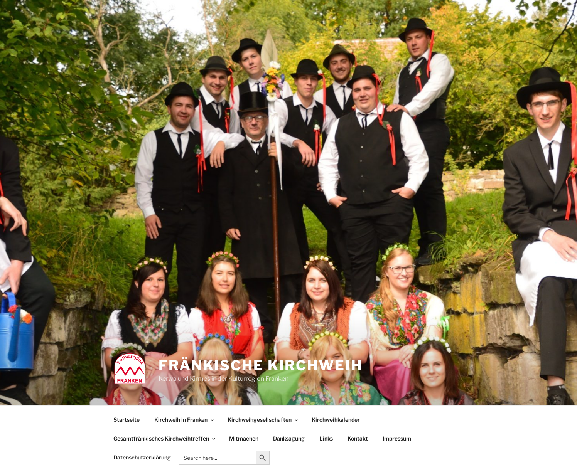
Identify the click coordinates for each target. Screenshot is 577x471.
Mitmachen (243, 438)
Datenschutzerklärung (142, 457)
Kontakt (358, 438)
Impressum (397, 438)
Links (326, 438)
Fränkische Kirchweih (261, 365)
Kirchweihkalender (336, 419)
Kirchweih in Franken (184, 419)
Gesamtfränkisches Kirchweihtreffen (164, 438)
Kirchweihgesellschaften (263, 419)
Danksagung (289, 438)
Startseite (126, 419)
